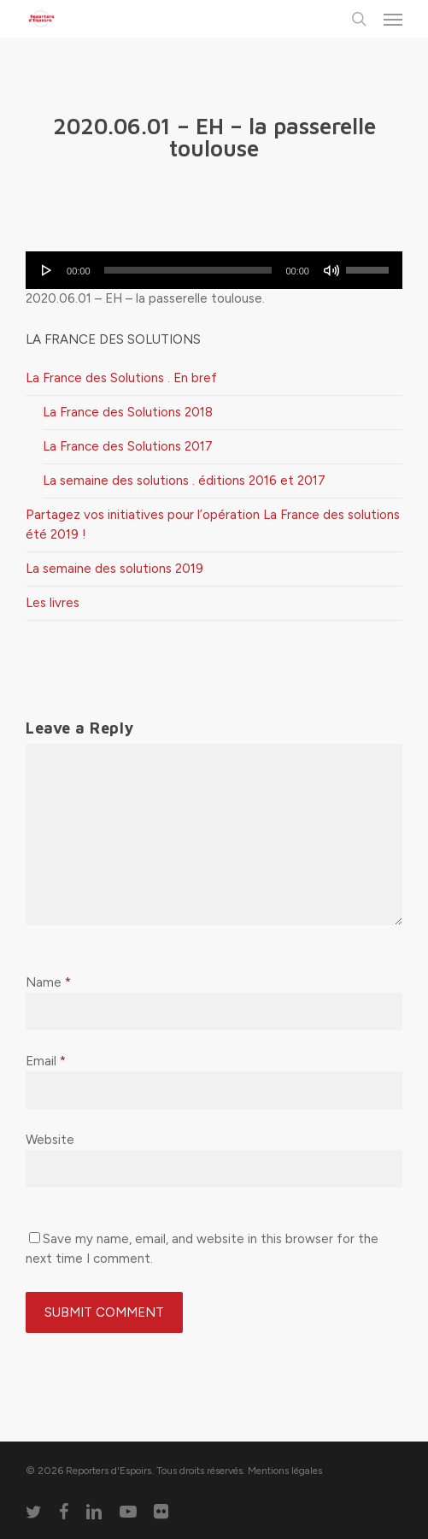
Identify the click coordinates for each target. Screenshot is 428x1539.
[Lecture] (47, 270)
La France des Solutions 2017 (128, 446)
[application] (214, 270)
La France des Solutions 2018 (128, 412)
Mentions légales (285, 1471)
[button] (393, 18)
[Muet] (331, 270)
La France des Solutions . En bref (121, 378)
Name (48, 982)
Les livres (52, 602)
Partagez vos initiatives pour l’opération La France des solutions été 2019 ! (213, 524)
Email (46, 1061)
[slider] (188, 270)
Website (50, 1139)
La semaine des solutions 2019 (114, 568)
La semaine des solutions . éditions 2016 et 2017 (184, 480)
